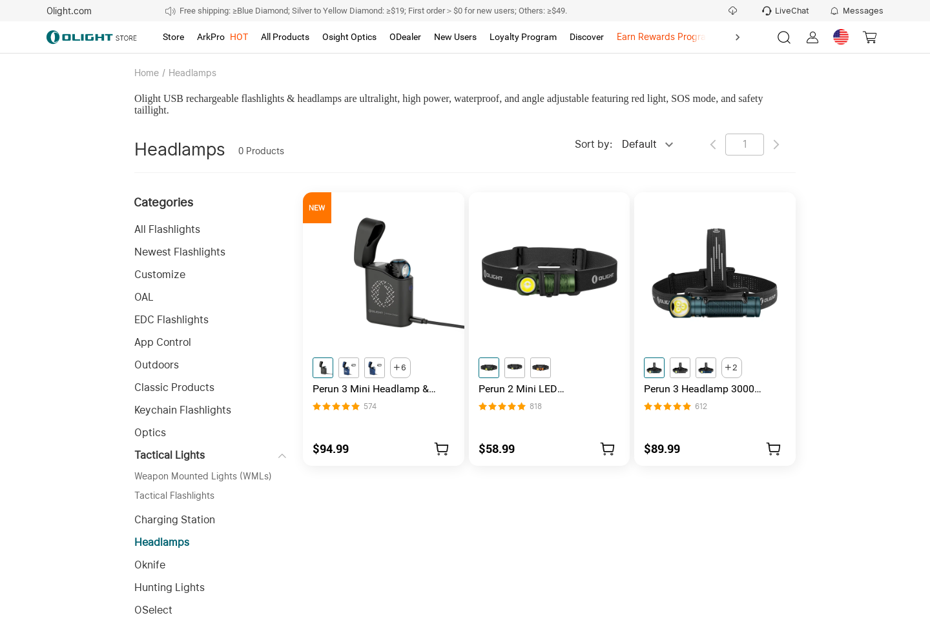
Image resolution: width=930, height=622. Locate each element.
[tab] (173, 37)
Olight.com (69, 11)
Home (146, 73)
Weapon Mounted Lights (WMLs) (203, 476)
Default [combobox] (639, 144)
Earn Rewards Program (665, 37)
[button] (210, 229)
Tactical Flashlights (174, 495)
